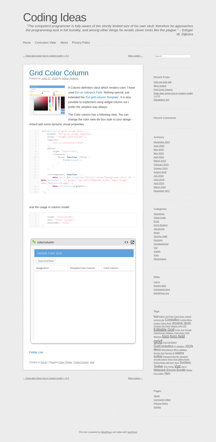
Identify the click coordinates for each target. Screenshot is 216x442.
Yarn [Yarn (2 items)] (167, 373)
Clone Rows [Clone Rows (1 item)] (179, 317)
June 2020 (159, 146)
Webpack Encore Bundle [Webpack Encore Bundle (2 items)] (170, 369)
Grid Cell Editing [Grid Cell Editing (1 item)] (170, 342)
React (157, 232)
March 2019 (160, 161)
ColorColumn (81, 362)
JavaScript (159, 229)
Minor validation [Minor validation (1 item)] (180, 350)
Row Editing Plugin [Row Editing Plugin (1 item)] (181, 359)
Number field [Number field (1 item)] (159, 353)
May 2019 (159, 153)
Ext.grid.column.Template (102, 97)
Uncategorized (161, 244)
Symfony (158, 240)
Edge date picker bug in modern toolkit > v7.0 (46, 56)
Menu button (135, 56)
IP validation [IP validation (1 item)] (179, 346)
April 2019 (159, 157)
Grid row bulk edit (163, 82)
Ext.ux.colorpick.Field (88, 92)
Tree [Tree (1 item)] (166, 367)
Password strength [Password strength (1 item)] (171, 357)
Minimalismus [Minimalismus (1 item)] (167, 350)
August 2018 (160, 172)
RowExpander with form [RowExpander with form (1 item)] (164, 363)
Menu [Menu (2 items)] (157, 349)
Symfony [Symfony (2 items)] (185, 362)
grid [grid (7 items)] (158, 341)
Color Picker (65, 362)
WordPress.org (161, 293)
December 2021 (162, 142)
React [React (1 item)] (170, 359)
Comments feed (162, 289)
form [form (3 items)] (165, 336)
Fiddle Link (36, 352)
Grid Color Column (59, 73)
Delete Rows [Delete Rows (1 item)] (166, 323)
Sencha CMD (160, 236)
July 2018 (159, 176)
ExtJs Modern (161, 225)
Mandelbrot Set (161, 99)
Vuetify (157, 251)
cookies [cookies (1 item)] (157, 323)
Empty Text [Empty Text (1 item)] (180, 330)
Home (27, 42)
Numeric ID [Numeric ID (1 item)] (169, 353)
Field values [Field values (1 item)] (179, 333)
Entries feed (160, 285)
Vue (156, 247)
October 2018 (161, 168)
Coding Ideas (54, 17)
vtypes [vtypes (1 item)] (171, 367)
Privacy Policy (81, 42)
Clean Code (160, 217)
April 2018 (159, 183)
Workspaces (160, 259)
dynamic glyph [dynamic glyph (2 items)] (181, 323)
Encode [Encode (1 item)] (188, 330)
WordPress (106, 432)
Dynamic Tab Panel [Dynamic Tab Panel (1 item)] (162, 326)
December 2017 (162, 191)
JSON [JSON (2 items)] (189, 346)
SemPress (132, 432)
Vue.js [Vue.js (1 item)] (183, 367)
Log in (157, 282)
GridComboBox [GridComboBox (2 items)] (164, 346)
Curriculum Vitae (45, 42)
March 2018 (160, 187)
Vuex (156, 255)
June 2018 (159, 179)
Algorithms (159, 214)
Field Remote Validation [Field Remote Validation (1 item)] (164, 333)
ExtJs (44, 362)
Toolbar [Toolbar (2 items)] (158, 366)
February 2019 (161, 164)
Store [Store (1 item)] (176, 363)
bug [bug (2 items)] (156, 316)
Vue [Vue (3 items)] (177, 366)
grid (92, 362)
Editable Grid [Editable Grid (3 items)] (164, 329)
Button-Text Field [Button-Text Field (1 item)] (166, 317)
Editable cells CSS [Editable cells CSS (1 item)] (178, 326)
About (64, 42)
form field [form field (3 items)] (177, 336)
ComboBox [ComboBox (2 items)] (172, 319)
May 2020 (159, 149)
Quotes (157, 407)
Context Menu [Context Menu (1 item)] (186, 320)
